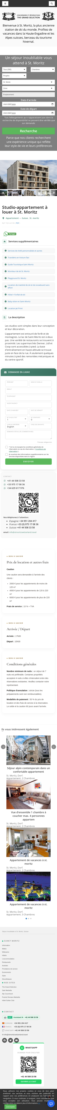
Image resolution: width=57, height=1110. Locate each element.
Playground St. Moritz (17, 278)
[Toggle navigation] (52, 3)
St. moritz (34, 218)
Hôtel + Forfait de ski (16, 294)
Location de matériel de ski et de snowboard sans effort (28, 286)
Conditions (39, 1092)
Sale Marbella (7, 990)
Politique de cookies (27, 1092)
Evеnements (6, 972)
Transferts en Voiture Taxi (18, 257)
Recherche (28, 131)
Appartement (12, 218)
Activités (5, 965)
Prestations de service (9, 969)
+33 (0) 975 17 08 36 (22, 1027)
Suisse (25, 218)
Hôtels (4, 955)
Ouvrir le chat (28, 1082)
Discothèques (7, 979)
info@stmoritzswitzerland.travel (22, 532)
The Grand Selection (9, 987)
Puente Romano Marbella (11, 997)
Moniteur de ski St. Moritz (19, 271)
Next (54, 193)
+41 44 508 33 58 (21, 1030)
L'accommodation (8, 959)
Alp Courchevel (7, 994)
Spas (4, 975)
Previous (3, 193)
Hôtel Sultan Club (8, 1000)
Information (6, 945)
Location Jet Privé (15, 308)
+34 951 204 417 (21, 1023)
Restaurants (6, 962)
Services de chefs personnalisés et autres (25, 250)
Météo (4, 949)
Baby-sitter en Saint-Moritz (19, 301)
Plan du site (14, 1092)
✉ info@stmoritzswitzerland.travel (15, 1035)
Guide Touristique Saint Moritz (21, 264)
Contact (46, 1092)
